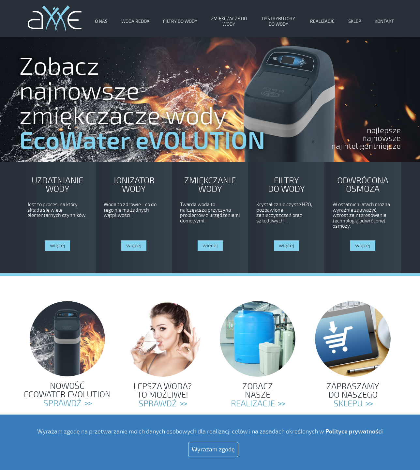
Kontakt (384, 21)
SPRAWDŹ (158, 404)
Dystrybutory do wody (278, 21)
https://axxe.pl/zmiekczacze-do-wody (57, 217)
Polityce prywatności (354, 431)
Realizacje (322, 21)
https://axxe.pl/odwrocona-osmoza (362, 217)
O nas (101, 21)
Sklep (354, 21)
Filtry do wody (180, 21)
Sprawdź (62, 403)
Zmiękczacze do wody (229, 21)
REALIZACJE (253, 404)
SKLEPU (348, 404)
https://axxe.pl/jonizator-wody (134, 217)
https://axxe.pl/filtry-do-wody (286, 217)
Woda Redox (135, 21)
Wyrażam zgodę (213, 449)
